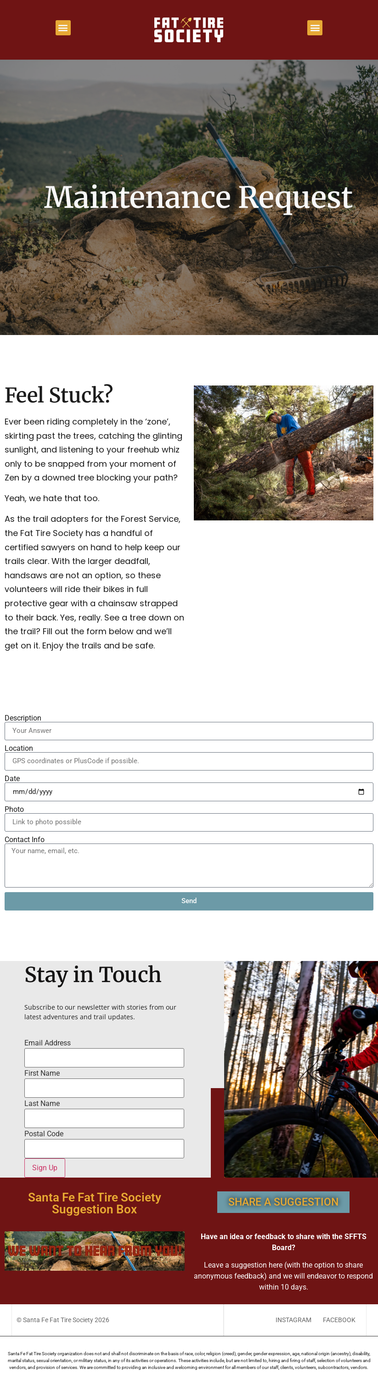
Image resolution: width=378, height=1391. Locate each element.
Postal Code (43, 1134)
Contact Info (25, 840)
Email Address (47, 1043)
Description (23, 718)
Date (12, 778)
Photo (14, 809)
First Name (42, 1073)
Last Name (42, 1103)
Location (19, 748)
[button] (63, 27)
